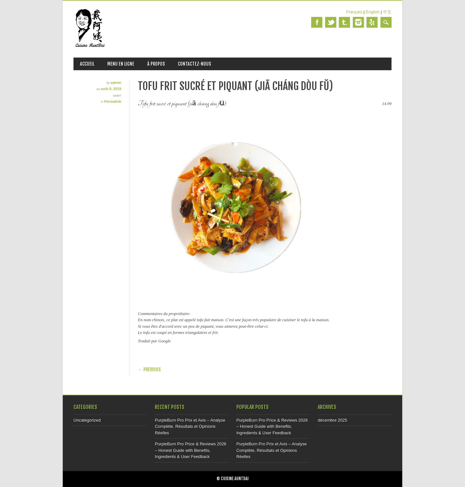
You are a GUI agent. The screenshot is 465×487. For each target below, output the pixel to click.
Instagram (358, 22)
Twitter (330, 22)
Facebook (316, 22)
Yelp (372, 22)
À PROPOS (156, 64)
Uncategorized (87, 420)
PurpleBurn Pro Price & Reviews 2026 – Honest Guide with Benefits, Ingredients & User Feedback (190, 450)
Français (354, 11)
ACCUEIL (87, 64)
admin (116, 83)
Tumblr (344, 22)
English (373, 11)
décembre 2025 (332, 420)
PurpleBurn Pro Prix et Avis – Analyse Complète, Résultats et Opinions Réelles (190, 426)
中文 (387, 11)
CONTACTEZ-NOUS (194, 64)
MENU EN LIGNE (120, 64)
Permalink (112, 101)
